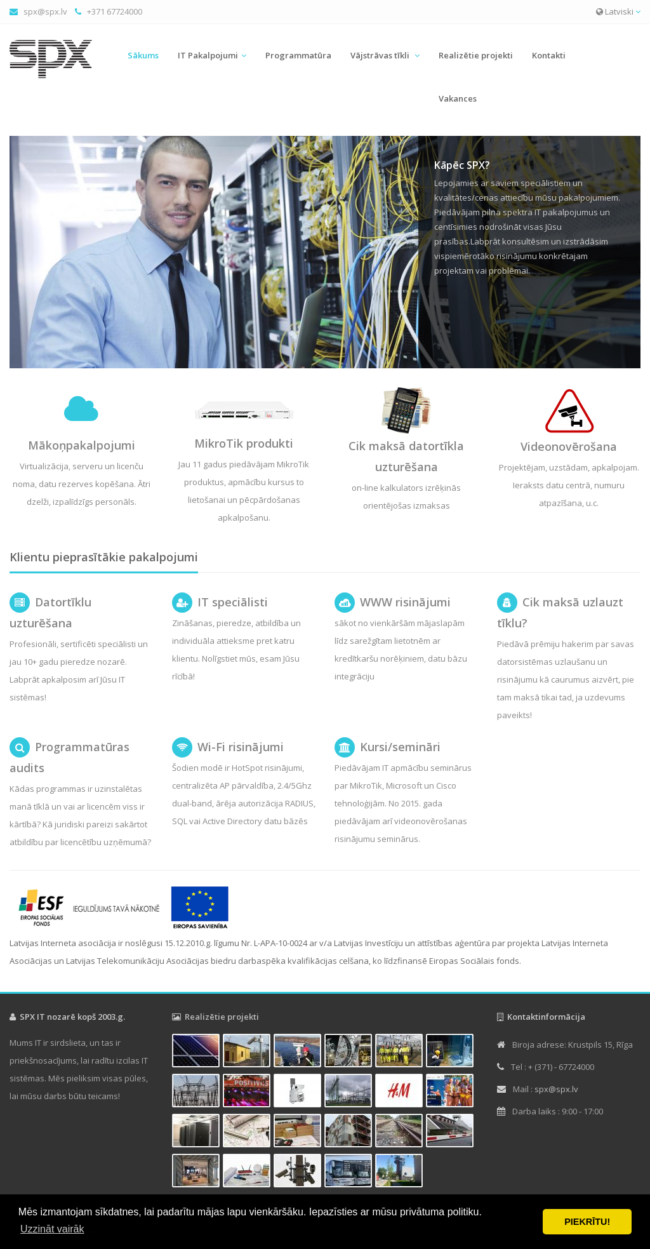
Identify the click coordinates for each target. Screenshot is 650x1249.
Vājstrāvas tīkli (380, 55)
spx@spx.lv (45, 11)
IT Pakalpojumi (208, 55)
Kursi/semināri (400, 746)
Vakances (458, 98)
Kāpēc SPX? (462, 165)
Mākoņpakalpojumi (81, 445)
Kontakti (549, 55)
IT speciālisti (232, 602)
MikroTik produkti (243, 443)
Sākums (143, 55)
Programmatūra (298, 55)
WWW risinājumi (405, 602)
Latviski (618, 11)
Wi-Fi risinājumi (240, 746)
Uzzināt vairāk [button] (52, 1229)
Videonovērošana (569, 446)
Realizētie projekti (476, 55)
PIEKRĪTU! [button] (587, 1222)
